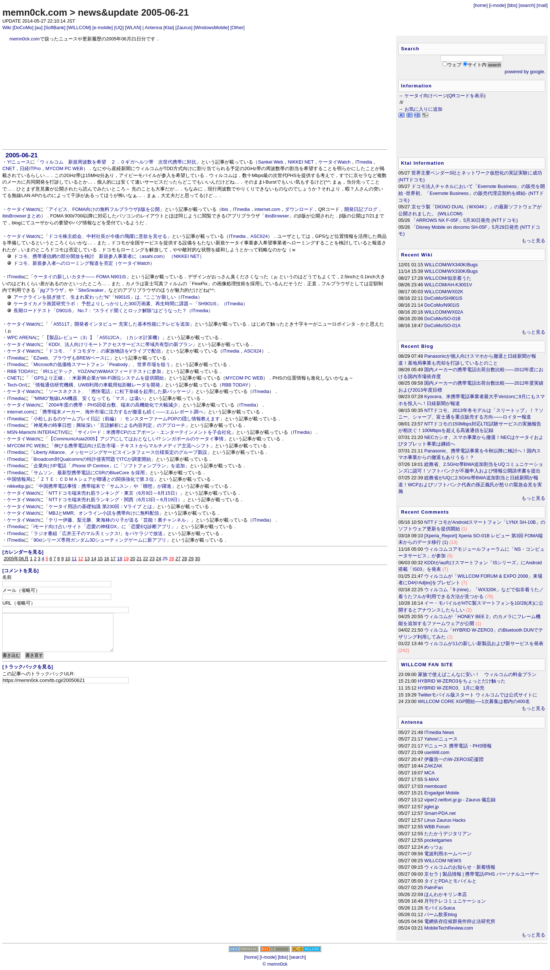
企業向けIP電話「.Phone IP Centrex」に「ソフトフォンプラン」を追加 (109, 465)
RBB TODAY (20, 371)
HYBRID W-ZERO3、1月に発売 (451, 688)
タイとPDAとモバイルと (450, 881)
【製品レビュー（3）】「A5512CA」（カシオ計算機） (103, 337)
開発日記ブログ (360, 209)
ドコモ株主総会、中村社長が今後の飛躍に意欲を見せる (108, 236)
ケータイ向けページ (425, 95)
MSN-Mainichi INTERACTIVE (37, 432)
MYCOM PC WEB (64, 168)
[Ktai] (168, 27)
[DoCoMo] (23, 27)
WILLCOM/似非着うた (447, 278)
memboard (435, 786)
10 (67, 558)
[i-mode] (497, 5)
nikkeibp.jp (18, 486)
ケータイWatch (334, 162)
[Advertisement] (195, 96)
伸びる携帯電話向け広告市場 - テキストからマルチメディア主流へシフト (132, 445)
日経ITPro (30, 168)
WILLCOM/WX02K (443, 291)
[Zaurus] (184, 27)
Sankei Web (270, 162)
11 (74, 558)
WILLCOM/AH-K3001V (448, 284)
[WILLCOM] (79, 27)
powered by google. (525, 71)
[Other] (237, 27)
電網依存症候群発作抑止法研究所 (459, 921)
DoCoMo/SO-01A (442, 325)
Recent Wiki (417, 255)
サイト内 (477, 64)
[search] (527, 5)
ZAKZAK (433, 766)
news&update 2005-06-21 (133, 12)
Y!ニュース (18, 162)
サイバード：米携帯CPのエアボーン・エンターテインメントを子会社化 (154, 432)
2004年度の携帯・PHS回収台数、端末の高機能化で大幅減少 (113, 405)
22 (145, 558)
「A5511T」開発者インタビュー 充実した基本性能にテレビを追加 (119, 324)
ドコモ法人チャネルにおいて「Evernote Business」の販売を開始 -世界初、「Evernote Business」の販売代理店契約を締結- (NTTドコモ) (471, 193)
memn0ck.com (34, 12)
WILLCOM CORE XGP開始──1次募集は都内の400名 (474, 701)
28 (184, 558)
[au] (38, 27)
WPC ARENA (21, 337)
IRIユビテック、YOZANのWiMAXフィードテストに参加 (102, 371)
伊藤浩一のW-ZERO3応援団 (454, 759)
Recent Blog (417, 346)
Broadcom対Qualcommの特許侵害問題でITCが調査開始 (92, 459)
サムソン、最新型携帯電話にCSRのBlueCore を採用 (89, 472)
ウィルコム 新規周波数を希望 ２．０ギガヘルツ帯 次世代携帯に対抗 (118, 162)
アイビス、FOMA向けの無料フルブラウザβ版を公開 (104, 209)
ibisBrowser (277, 216)
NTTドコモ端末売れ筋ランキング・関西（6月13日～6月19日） (115, 499)
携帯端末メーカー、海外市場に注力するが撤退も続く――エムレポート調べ (123, 412)
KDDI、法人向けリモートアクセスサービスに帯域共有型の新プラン (121, 344)
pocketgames (438, 840)
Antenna (153, 27)
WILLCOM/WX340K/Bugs (451, 264)
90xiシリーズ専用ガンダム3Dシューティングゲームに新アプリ (100, 540)
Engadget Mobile (441, 793)
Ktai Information (423, 163)
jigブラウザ (52, 290)
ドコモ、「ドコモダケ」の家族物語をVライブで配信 (105, 351)
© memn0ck (275, 964)
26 (171, 558)
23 (152, 558)
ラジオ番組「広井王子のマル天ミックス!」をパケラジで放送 (98, 533)
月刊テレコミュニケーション (455, 901)
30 (197, 558)
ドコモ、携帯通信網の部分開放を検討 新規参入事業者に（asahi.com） (90, 256)
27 (178, 558)
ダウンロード (299, 209)
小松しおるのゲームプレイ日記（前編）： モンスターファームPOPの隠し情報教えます (127, 418)
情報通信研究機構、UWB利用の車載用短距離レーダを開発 (97, 385)
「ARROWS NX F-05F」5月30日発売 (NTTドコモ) (464, 220)
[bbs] (512, 5)
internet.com (267, 209)
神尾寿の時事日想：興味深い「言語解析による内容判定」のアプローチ (109, 425)
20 (132, 558)
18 (119, 558)
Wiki (6, 27)
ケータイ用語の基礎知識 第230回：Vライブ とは (100, 506)
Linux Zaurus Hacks (444, 820)
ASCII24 (259, 236)
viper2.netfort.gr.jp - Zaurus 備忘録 (460, 799)
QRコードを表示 (466, 95)
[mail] (542, 5)
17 (113, 558)
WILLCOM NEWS (442, 860)
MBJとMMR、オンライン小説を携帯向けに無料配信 (104, 513)
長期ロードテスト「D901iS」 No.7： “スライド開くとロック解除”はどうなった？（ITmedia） (113, 310)
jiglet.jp (431, 806)
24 (158, 558)
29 (191, 558)
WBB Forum (437, 826)
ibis (224, 209)
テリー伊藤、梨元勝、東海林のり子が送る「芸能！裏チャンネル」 (120, 520)
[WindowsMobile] (211, 27)
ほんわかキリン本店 (445, 894)
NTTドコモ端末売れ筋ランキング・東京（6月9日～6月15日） (114, 493)
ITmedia (363, 162)
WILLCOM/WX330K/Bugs (451, 271)
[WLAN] (133, 27)
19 (126, 558)
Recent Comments (425, 512)
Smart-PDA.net (440, 813)
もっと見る (533, 240)
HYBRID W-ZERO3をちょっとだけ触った (462, 681)
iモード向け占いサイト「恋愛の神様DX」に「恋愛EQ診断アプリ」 (105, 526)
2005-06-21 (21, 155)
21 (139, 558)
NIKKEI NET (301, 162)
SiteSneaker (91, 290)
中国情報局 (19, 479)
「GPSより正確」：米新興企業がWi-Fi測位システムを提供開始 (96, 378)
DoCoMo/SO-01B (442, 318)
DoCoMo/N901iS (441, 305)
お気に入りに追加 (423, 109)
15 (99, 558)
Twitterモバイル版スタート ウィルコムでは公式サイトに (477, 695)
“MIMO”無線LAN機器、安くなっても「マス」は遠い (89, 398)
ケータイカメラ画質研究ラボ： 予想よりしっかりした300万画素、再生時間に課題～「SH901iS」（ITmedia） (130, 303)
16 (106, 558)
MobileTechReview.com (448, 928)
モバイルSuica (439, 908)
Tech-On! (16, 385)
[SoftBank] (54, 27)
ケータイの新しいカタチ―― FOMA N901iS (80, 276)
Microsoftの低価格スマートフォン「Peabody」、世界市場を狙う (102, 364)
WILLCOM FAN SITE (427, 664)
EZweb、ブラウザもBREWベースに (71, 358)
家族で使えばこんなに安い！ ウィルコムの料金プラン (477, 674)
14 (93, 558)
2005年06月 (16, 558)
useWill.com (436, 752)
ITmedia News (439, 732)
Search (410, 48)
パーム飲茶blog (440, 914)
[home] (480, 5)
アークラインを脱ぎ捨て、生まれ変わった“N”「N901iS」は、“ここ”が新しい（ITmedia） (107, 297)
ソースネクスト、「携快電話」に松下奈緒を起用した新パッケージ (120, 391)
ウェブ (454, 64)
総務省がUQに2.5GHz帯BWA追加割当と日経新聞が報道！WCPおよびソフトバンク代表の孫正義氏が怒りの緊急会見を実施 (470, 484)
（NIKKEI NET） (186, 256)
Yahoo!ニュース (441, 739)
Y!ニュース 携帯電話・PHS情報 (458, 746)
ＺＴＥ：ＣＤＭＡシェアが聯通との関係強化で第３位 (97, 479)
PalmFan (433, 887)
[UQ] (119, 27)
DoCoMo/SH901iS (443, 298)
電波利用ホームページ (448, 853)
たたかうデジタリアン (448, 833)
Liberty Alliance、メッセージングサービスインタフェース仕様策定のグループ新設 (120, 452)
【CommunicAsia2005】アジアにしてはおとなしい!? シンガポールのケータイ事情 (136, 438)
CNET (8, 168)
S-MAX (431, 779)
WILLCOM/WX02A (443, 312)
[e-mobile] (102, 27)
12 (80, 558)
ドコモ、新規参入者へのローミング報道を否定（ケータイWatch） (84, 263)
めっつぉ (433, 847)
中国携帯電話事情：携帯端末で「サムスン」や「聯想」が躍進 (105, 486)
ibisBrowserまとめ (21, 216)
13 (87, 558)
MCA (429, 772)
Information (416, 86)
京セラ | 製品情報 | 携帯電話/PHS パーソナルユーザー (481, 874)
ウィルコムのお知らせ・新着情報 (459, 867)
